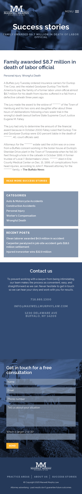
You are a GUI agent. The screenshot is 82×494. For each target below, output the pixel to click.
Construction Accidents (20, 205)
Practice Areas (18, 476)
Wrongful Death (31, 75)
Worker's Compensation (21, 215)
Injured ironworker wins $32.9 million (28, 251)
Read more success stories (26, 180)
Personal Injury (12, 75)
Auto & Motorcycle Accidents (24, 201)
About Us (41, 476)
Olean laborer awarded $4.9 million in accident (35, 238)
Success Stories (64, 476)
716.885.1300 (41, 299)
